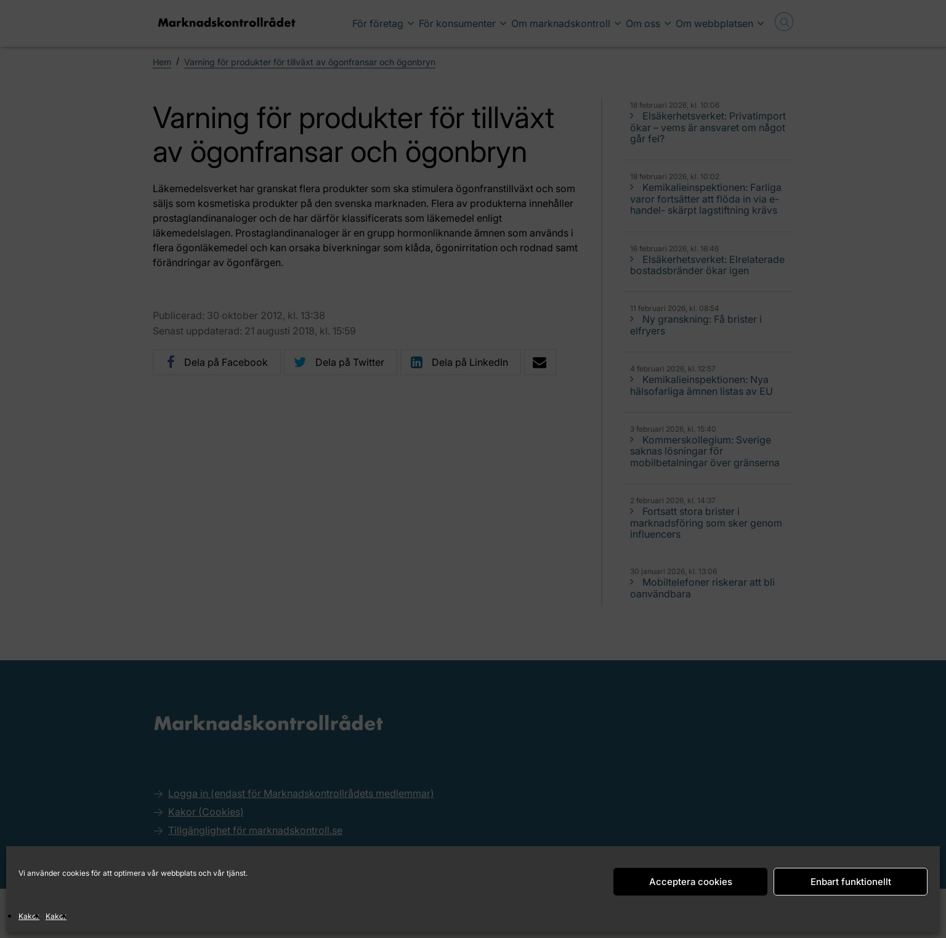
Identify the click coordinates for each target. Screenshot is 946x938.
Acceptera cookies (690, 881)
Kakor (28, 916)
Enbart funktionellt (851, 881)
